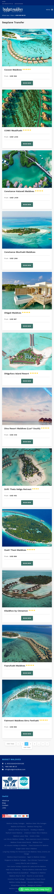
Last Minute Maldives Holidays (14, 839)
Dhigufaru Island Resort (21, 373)
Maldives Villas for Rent (17, 876)
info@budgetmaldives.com (15, 769)
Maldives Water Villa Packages (36, 823)
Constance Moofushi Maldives (19, 252)
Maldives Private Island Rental (21, 842)
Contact (5, 805)
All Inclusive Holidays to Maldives (15, 845)
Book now (27, 83)
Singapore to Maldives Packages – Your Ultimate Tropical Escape (26, 860)
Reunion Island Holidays (36, 882)
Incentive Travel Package (16, 879)
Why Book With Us (7, 3)
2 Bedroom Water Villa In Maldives (35, 833)
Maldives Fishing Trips (34, 826)
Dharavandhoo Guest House (35, 879)
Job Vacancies (18, 3)
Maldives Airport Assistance (16, 857)
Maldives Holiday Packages (15, 823)
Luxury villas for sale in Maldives (26, 863)
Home (3, 1)
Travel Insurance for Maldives (38, 845)
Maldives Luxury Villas (20, 836)
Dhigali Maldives (17, 313)
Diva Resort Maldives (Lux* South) (26, 428)
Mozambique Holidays (18, 885)
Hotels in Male (35, 836)
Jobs (4, 808)
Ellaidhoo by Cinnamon (19, 610)
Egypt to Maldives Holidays (36, 857)
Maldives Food (37, 842)
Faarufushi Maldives (19, 665)
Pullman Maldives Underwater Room (34, 869)
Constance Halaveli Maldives (23, 191)
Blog (4, 803)
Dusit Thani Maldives (19, 550)
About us (5, 801)
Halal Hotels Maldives (13, 869)
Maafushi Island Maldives (14, 833)
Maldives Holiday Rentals (17, 882)
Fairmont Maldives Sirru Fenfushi (26, 720)
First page (10, 744)
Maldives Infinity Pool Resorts (19, 830)
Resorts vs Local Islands (35, 876)
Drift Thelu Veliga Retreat (21, 489)
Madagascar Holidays (35, 885)
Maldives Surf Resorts (18, 826)
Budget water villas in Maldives (26, 848)
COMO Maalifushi (17, 130)
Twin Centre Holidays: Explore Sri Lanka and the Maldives (26, 866)
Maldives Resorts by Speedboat (17, 873)
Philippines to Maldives (38, 873)
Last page (27, 747)
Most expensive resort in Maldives (37, 839)
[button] (35, 889)
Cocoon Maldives (17, 69)
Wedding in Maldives (37, 830)
